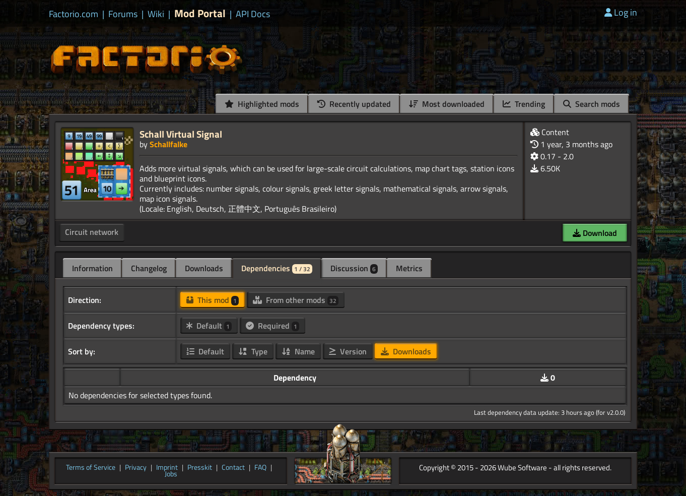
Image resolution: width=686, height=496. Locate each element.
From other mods (295, 300)
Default (209, 326)
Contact (233, 467)
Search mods (591, 104)
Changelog (149, 268)
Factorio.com (73, 14)
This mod (212, 300)
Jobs (171, 474)
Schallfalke (168, 144)
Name (298, 351)
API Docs (253, 14)
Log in (620, 12)
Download (595, 233)
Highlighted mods (262, 104)
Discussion (354, 268)
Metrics (409, 268)
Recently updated (354, 104)
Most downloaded (447, 104)
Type (252, 351)
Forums (123, 14)
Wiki (156, 14)
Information (92, 268)
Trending (524, 104)
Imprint (167, 467)
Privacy (136, 467)
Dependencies (276, 268)
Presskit (199, 467)
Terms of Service (90, 467)
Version (348, 351)
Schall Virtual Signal (181, 134)
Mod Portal (200, 13)
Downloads (204, 268)
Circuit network (91, 232)
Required (272, 326)
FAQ (260, 467)
